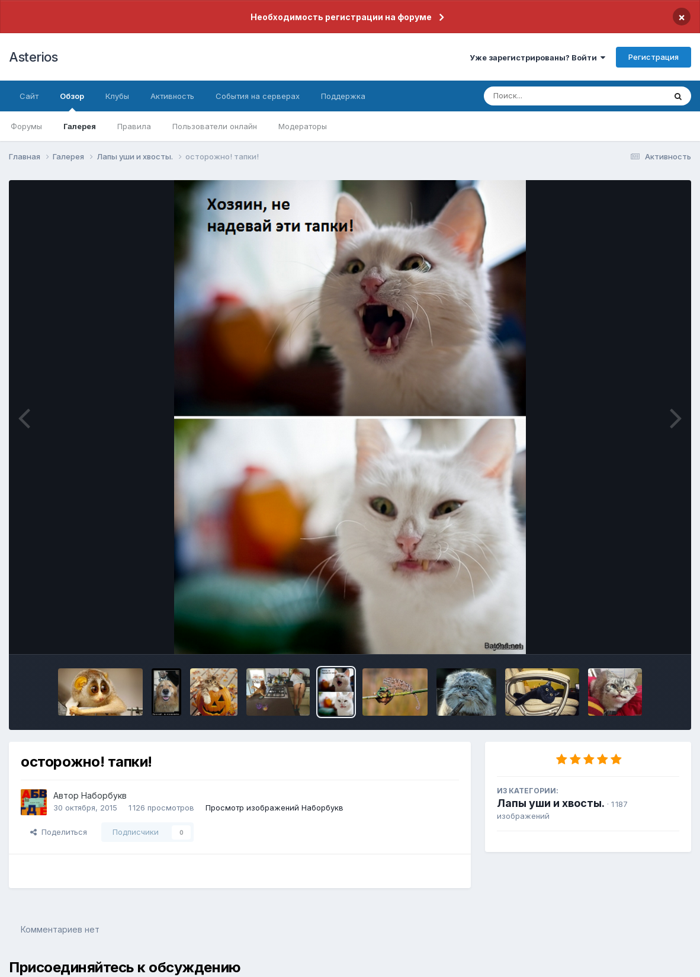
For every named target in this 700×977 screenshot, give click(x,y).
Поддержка (343, 96)
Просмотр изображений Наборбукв (274, 807)
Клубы (117, 96)
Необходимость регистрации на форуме (341, 17)
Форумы (26, 126)
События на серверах (258, 96)
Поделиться (58, 832)
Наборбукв (104, 795)
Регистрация (653, 57)
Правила (134, 126)
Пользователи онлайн (214, 126)
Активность (172, 96)
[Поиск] (552, 96)
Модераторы (302, 126)
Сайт (29, 96)
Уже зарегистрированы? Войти (537, 57)
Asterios (33, 57)
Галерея (79, 126)
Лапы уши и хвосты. (551, 803)
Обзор (72, 101)
